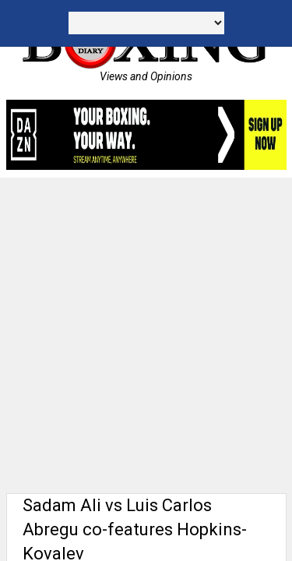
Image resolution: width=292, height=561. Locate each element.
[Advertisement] (146, 331)
